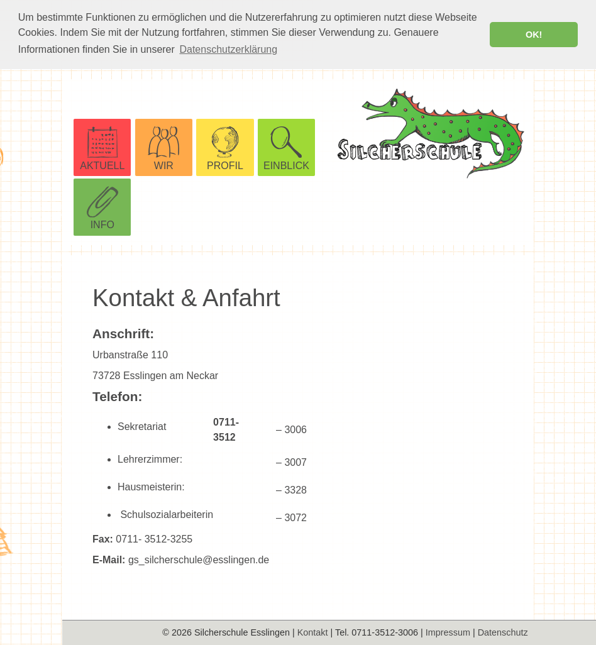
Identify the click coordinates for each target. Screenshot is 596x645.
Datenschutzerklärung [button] (228, 49)
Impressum (448, 632)
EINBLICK (286, 165)
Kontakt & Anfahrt (186, 297)
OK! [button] (534, 35)
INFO (102, 224)
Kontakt (312, 632)
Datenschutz (503, 632)
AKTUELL (102, 165)
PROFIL (225, 165)
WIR (164, 165)
